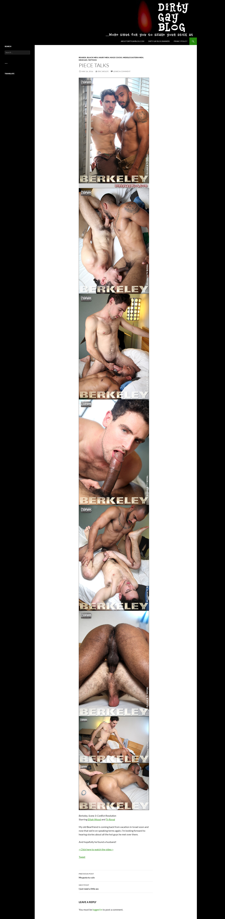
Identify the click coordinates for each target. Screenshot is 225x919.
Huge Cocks (116, 57)
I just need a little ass (116, 886)
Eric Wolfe (103, 71)
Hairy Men (104, 57)
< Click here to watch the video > (96, 849)
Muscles (83, 60)
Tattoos (92, 60)
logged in (97, 909)
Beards (82, 57)
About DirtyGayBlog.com (132, 41)
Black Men (92, 57)
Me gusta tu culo (116, 875)
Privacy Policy (180, 41)
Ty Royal (110, 819)
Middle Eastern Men (133, 57)
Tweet (82, 856)
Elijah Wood (94, 819)
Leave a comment (121, 71)
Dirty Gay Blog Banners (159, 41)
